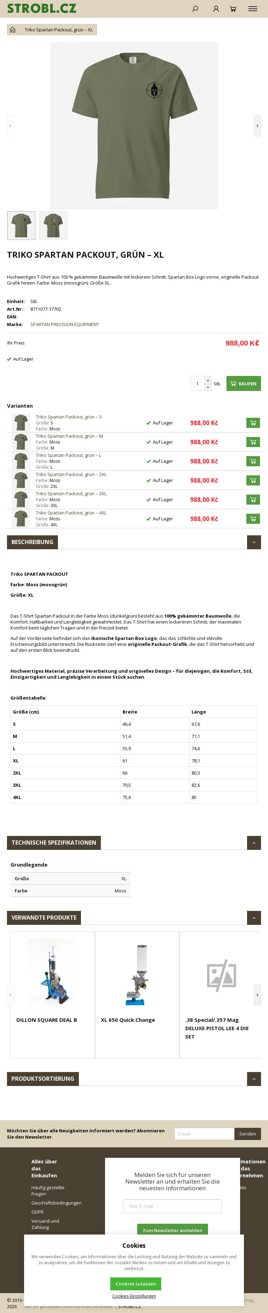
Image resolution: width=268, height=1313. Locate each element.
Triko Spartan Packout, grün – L (68, 455)
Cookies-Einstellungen (134, 1296)
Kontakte (236, 1187)
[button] (10, 126)
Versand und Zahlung (45, 1224)
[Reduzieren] (207, 387)
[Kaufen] (253, 423)
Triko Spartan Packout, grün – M (69, 436)
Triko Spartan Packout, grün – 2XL (71, 474)
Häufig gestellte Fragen (48, 1190)
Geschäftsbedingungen (48, 1203)
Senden (247, 1134)
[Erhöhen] (207, 380)
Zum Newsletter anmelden (172, 1230)
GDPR (37, 1212)
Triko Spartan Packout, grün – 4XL (71, 513)
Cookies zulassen (136, 1284)
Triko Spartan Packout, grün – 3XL (71, 493)
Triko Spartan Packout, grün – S (69, 417)
